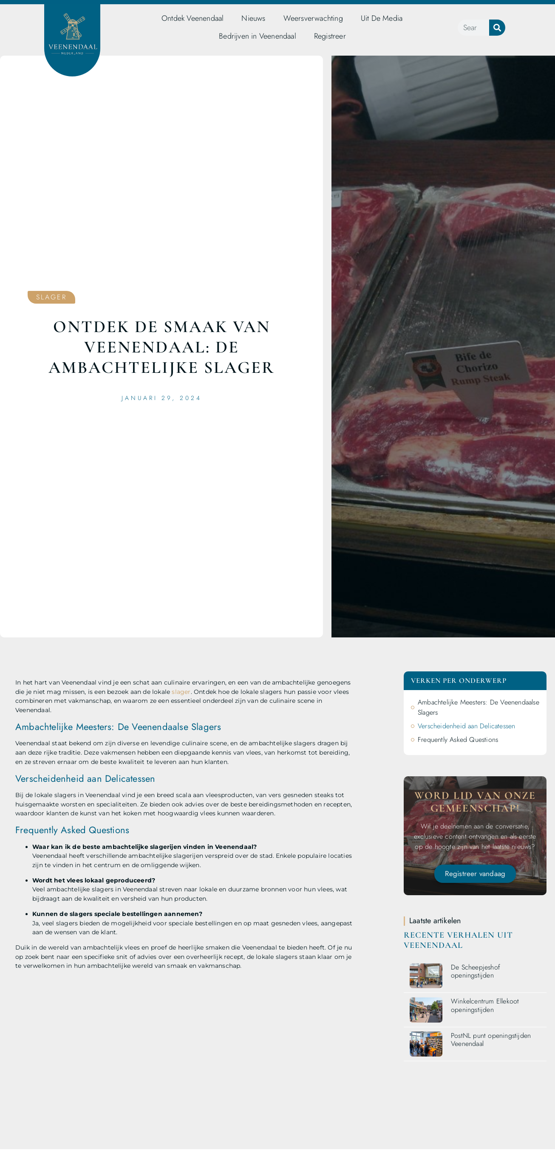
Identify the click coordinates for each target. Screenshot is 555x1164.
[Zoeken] (497, 28)
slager (181, 692)
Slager (51, 297)
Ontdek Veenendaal (192, 18)
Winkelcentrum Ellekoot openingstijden (485, 1005)
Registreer (330, 36)
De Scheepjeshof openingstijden (475, 971)
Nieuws (253, 18)
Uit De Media (381, 18)
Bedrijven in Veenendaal (257, 36)
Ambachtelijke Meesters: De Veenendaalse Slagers (478, 707)
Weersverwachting (313, 18)
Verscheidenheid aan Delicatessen (466, 726)
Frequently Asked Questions (458, 739)
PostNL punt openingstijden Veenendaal (491, 1039)
